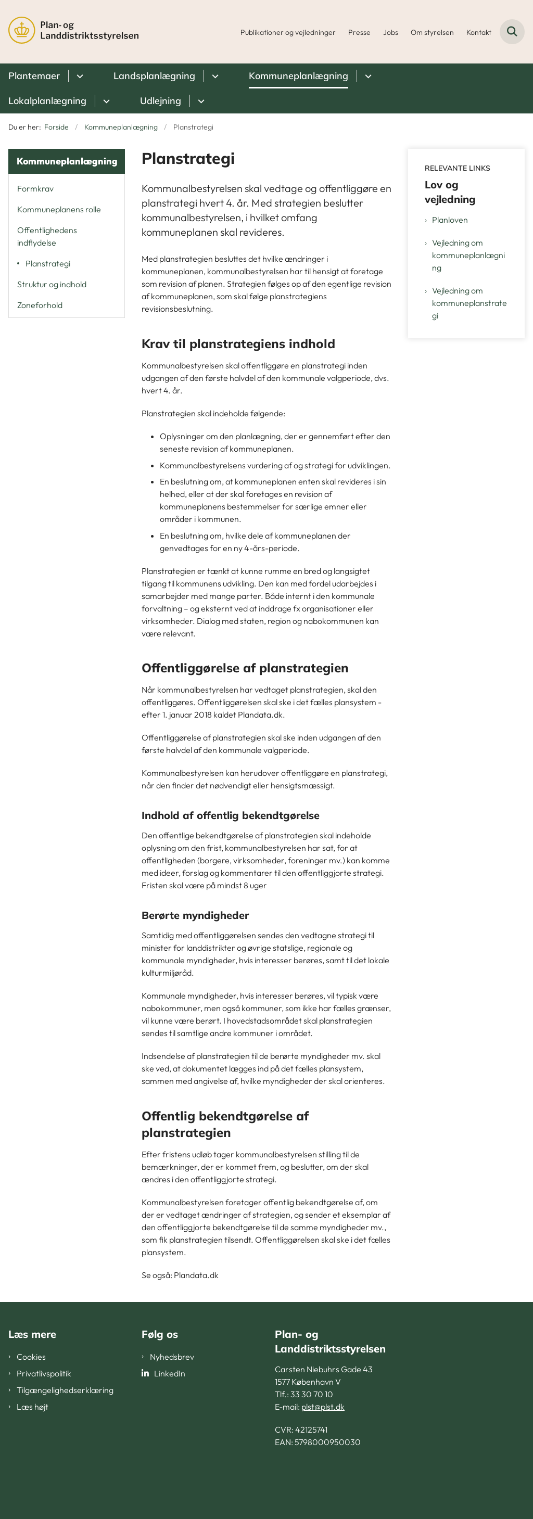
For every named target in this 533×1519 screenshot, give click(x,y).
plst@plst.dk (323, 1406)
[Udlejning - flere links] (199, 101)
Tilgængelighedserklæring (65, 1390)
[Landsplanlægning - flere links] (214, 76)
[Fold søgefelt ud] (512, 31)
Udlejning (160, 101)
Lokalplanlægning (47, 101)
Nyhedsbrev (172, 1356)
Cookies (31, 1356)
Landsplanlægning (154, 76)
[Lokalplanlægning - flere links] (105, 101)
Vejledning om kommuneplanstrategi (469, 303)
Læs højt (32, 1406)
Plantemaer (34, 76)
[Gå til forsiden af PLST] (69, 32)
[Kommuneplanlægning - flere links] (367, 76)
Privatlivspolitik (44, 1373)
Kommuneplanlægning (298, 76)
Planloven (450, 219)
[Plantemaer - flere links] (78, 76)
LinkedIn (169, 1373)
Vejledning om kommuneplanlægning (468, 255)
